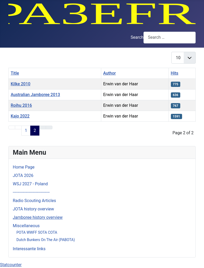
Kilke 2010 (20, 83)
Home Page (23, 167)
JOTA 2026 (23, 175)
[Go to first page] (11, 127)
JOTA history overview (33, 208)
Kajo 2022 (20, 116)
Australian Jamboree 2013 (35, 94)
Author (109, 73)
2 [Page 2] (35, 130)
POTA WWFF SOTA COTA (36, 232)
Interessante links (29, 248)
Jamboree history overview (38, 217)
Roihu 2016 (21, 105)
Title (15, 73)
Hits (174, 73)
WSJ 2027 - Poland (30, 183)
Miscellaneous (26, 225)
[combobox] (169, 37)
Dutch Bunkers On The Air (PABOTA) (45, 240)
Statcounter (11, 264)
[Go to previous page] (18, 127)
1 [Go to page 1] (26, 130)
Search (137, 37)
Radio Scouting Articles (34, 200)
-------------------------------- (31, 192)
